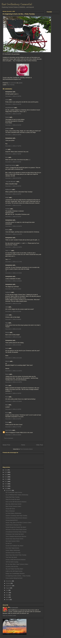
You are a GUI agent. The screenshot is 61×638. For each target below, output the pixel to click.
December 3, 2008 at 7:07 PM (13, 426)
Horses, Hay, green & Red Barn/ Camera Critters (18, 522)
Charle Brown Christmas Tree (13, 525)
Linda (7, 315)
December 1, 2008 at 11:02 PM (13, 234)
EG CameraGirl (14, 607)
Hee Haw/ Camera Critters (13, 541)
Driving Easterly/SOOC (12, 520)
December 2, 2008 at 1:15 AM (13, 289)
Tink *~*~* (8, 250)
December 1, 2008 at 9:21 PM (13, 205)
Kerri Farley (8, 430)
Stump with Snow (10, 508)
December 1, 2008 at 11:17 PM (13, 261)
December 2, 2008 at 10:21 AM (13, 358)
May (7, 595)
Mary (6, 385)
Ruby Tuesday (10, 84)
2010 (6, 483)
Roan (6, 422)
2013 (6, 477)
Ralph (7, 197)
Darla (6, 348)
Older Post (39, 445)
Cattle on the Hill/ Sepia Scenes (14, 571)
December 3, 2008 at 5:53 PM (13, 419)
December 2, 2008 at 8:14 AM (13, 303)
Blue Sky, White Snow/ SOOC (13, 504)
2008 (6, 488)
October (8, 583)
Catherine (8, 292)
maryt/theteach (9, 107)
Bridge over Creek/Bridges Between (15, 573)
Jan (6, 149)
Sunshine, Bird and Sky (12, 566)
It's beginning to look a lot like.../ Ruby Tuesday (18, 575)
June (7, 592)
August (8, 588)
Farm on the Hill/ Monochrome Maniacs (16, 501)
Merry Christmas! (10, 511)
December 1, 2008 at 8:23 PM (13, 162)
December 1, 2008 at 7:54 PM (13, 154)
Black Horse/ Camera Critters (13, 506)
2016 (6, 470)
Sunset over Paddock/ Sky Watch (14, 545)
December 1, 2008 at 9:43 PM (13, 216)
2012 (6, 479)
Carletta (7, 208)
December (9, 490)
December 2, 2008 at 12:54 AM (13, 281)
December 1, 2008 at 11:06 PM (13, 247)
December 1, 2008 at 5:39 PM (13, 96)
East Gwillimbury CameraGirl (17, 4)
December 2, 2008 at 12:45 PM (13, 382)
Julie (6, 307)
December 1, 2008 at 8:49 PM (13, 186)
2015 (6, 472)
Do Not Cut (9, 543)
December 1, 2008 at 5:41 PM (13, 104)
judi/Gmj (7, 128)
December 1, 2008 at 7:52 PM (13, 146)
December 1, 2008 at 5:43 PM (13, 113)
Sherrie (7, 361)
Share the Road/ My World (13, 499)
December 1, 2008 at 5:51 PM (13, 125)
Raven (7, 374)
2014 (6, 474)
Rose (6, 412)
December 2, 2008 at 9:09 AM (13, 319)
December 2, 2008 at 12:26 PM (13, 370)
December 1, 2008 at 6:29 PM (13, 134)
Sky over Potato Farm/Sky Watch (14, 569)
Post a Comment (8, 438)
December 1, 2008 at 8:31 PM (13, 178)
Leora (7, 99)
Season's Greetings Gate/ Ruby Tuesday (16, 515)
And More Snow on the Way (13, 552)
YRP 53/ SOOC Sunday (12, 562)
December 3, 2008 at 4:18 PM (13, 409)
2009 (6, 486)
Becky (7, 229)
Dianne (7, 332)
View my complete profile (9, 615)
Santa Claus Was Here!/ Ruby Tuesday (16, 555)
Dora (6, 157)
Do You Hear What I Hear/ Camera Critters (17, 564)
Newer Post (6, 445)
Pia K (6, 396)
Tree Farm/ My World (11, 557)
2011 (6, 481)
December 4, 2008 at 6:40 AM (13, 434)
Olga (6, 322)
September (9, 585)
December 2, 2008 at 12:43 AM (13, 273)
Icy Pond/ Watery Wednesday (13, 513)
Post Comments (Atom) (26, 449)
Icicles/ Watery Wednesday (13, 550)
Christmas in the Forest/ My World (15, 534)
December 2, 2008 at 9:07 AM (13, 311)
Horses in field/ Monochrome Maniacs (16, 559)
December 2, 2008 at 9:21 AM (13, 329)
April (7, 597)
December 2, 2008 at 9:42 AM (13, 345)
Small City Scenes (10, 165)
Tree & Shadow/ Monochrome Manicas (16, 536)
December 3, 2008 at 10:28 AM (13, 401)
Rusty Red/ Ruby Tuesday (12, 497)
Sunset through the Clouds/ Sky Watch (16, 527)
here (21, 243)
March (8, 599)
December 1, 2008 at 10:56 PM (13, 226)
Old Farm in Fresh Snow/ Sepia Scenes (16, 529)
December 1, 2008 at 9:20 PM (13, 194)
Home (23, 445)
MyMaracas (8, 189)
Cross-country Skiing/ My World (14, 578)
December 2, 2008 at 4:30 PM (13, 393)
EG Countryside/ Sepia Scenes (14, 492)
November (9, 581)
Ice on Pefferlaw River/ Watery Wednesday (17, 494)
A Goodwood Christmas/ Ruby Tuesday (16, 531)
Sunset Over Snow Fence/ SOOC (14, 538)
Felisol (7, 117)
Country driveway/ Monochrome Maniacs (16, 518)
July (7, 590)
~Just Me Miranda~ (10, 181)
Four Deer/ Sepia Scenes (12, 548)
